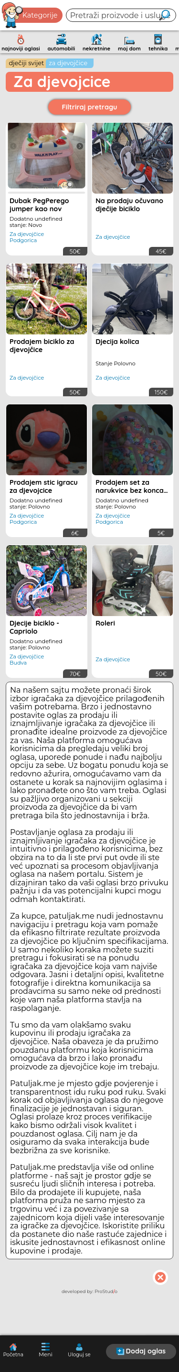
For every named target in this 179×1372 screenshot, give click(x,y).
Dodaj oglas (141, 1351)
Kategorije (30, 15)
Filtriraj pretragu (89, 107)
